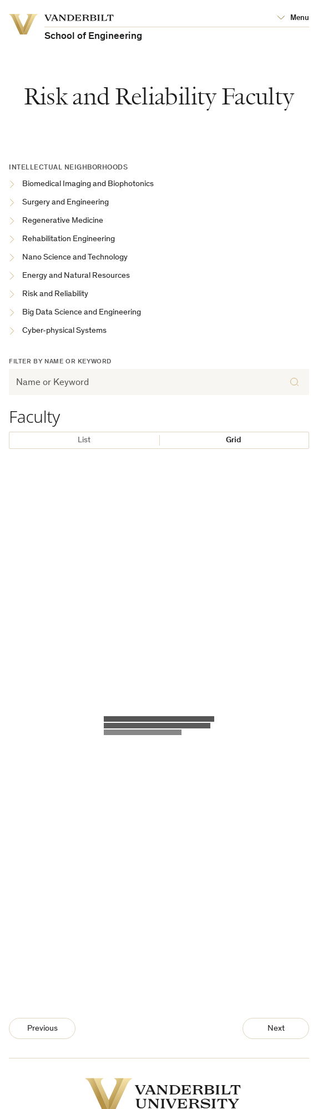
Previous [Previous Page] (42, 1029)
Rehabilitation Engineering (62, 239)
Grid (233, 440)
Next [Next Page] (276, 1029)
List (84, 440)
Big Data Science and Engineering (75, 313)
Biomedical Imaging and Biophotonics (81, 184)
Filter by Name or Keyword (60, 361)
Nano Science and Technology (68, 258)
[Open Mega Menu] (293, 18)
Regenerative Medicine (56, 221)
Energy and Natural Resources (69, 276)
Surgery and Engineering (59, 203)
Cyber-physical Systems (58, 331)
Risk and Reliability (48, 294)
